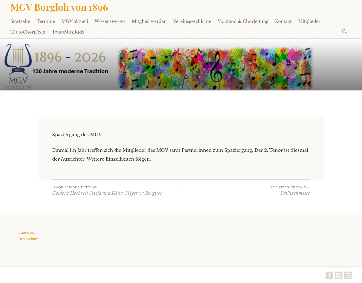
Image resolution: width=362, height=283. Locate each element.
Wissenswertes (109, 21)
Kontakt (283, 21)
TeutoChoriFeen (27, 32)
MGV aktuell (74, 21)
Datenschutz (28, 239)
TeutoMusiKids (68, 32)
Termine (46, 21)
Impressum (27, 232)
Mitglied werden (149, 21)
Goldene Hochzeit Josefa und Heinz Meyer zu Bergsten (116, 190)
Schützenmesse (245, 190)
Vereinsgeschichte (192, 21)
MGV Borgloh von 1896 (59, 7)
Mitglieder (309, 21)
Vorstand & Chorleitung (243, 21)
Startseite (20, 21)
